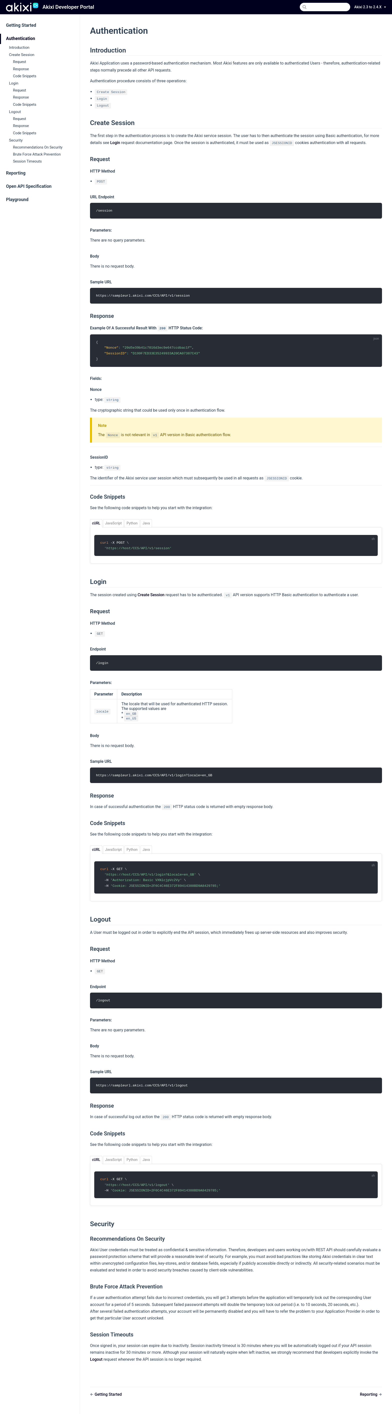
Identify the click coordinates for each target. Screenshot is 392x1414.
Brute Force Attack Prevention (37, 154)
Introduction (19, 47)
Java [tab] (146, 524)
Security (15, 140)
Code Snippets (24, 76)
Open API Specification (29, 186)
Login (13, 83)
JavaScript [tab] (113, 524)
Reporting (16, 173)
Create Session (21, 55)
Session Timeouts (27, 161)
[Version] (370, 7)
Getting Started (21, 25)
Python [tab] (132, 524)
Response (21, 69)
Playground (17, 199)
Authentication (20, 38)
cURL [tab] (96, 524)
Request (19, 62)
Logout (15, 112)
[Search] (325, 7)
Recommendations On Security (37, 147)
